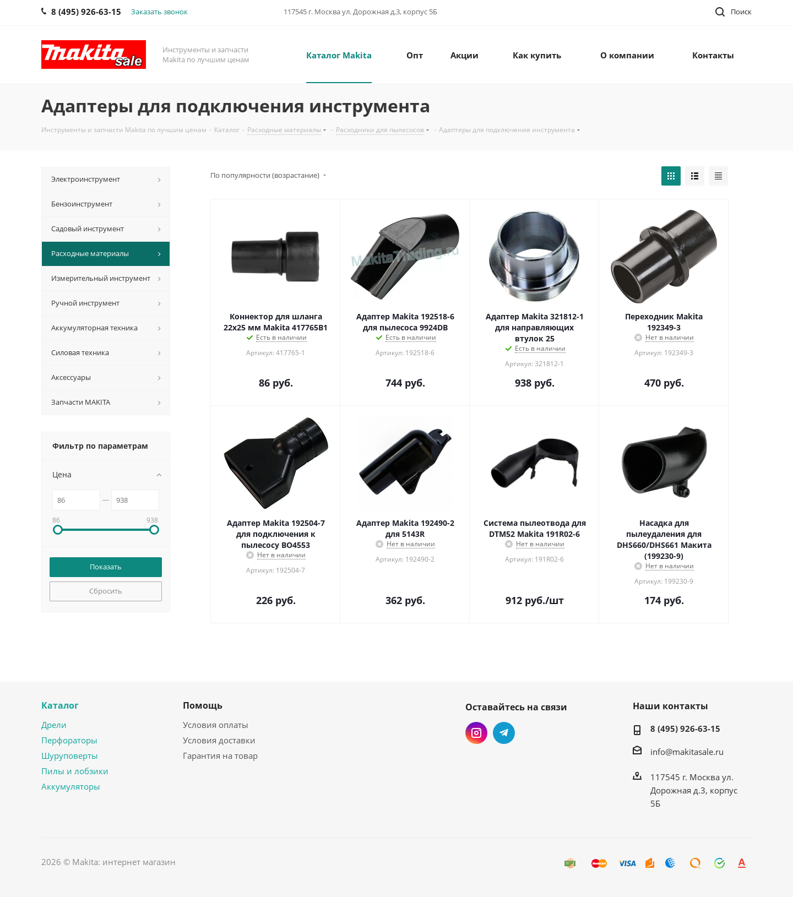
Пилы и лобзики (74, 770)
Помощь (202, 705)
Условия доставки (219, 740)
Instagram (476, 733)
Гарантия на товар (220, 755)
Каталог (60, 705)
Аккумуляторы (70, 786)
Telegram (504, 733)
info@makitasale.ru (687, 751)
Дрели (54, 724)
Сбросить (105, 591)
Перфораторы (69, 740)
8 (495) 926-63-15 (685, 728)
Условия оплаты (215, 724)
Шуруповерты (69, 755)
